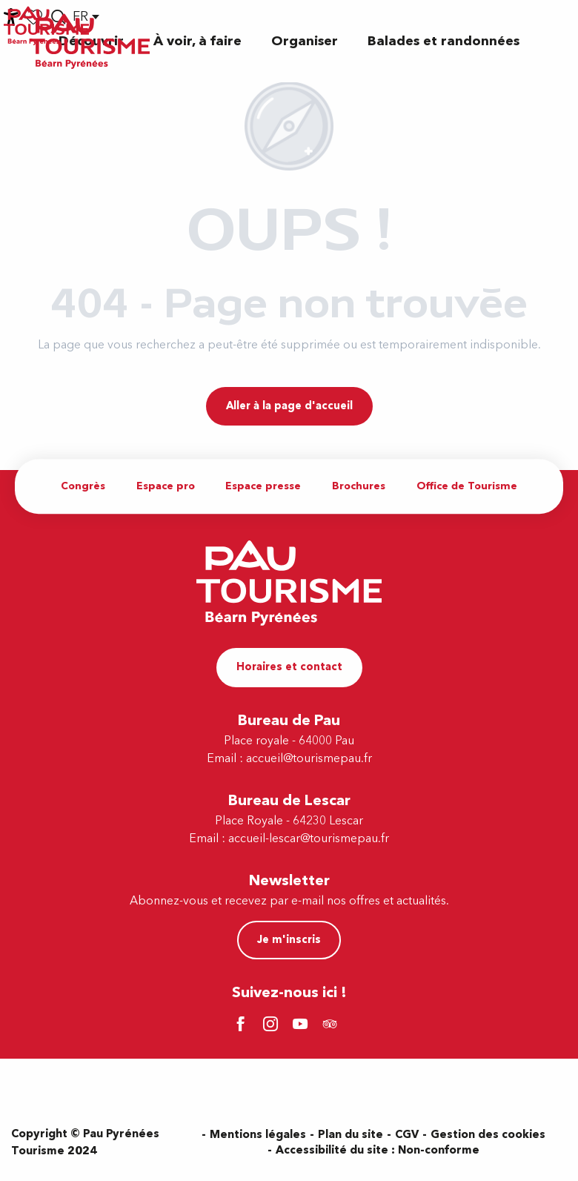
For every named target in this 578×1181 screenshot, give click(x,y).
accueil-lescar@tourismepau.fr (308, 838)
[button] (197, 41)
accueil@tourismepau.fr (309, 758)
